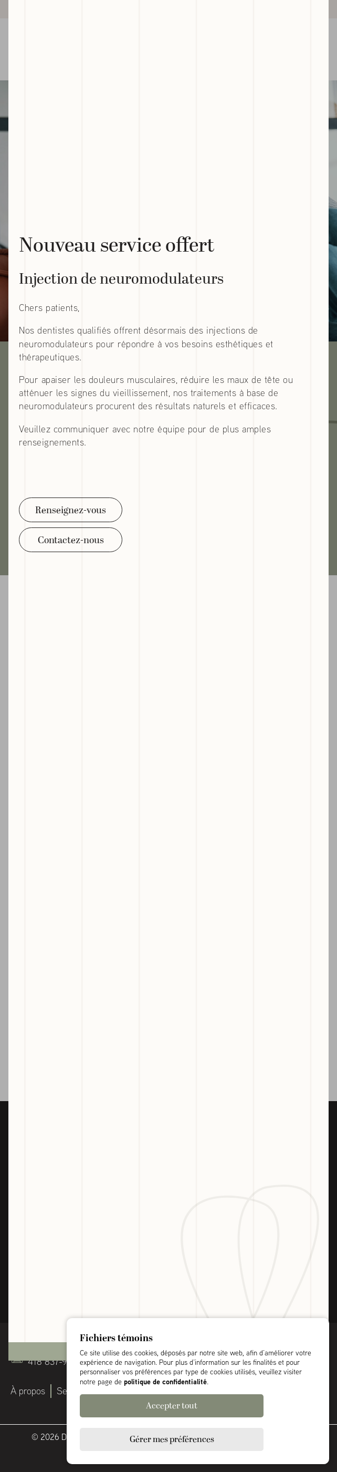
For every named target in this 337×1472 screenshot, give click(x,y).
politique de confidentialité (165, 1415)
